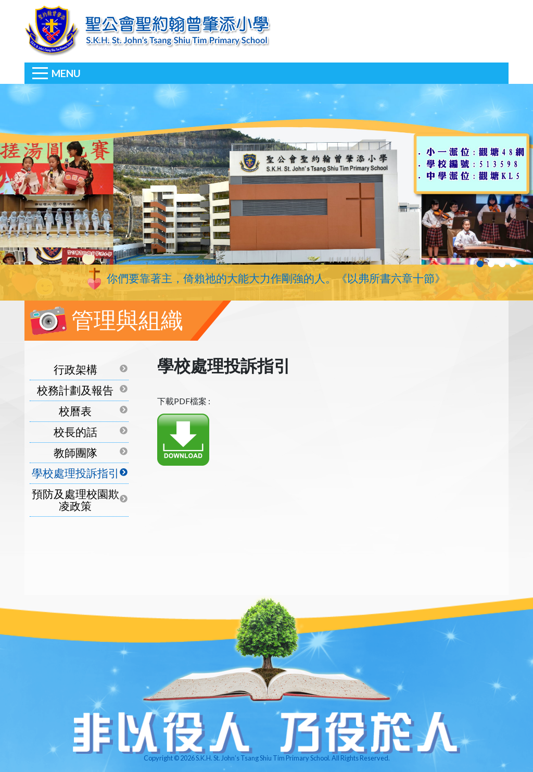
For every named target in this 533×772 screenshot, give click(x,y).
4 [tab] (513, 263)
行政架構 (75, 369)
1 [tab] (480, 263)
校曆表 (75, 410)
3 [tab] (502, 263)
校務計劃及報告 (75, 389)
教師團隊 (75, 452)
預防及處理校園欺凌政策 (75, 499)
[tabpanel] (266, 192)
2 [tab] (491, 263)
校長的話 (75, 431)
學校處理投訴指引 (75, 472)
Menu (66, 73)
